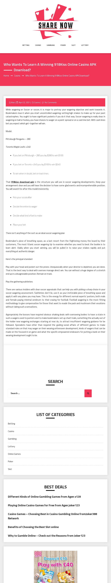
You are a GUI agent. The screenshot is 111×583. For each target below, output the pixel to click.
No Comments (51, 102)
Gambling (51, 45)
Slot (74, 45)
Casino (38, 45)
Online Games (14, 454)
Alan (13, 102)
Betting (25, 45)
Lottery (85, 45)
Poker (63, 45)
